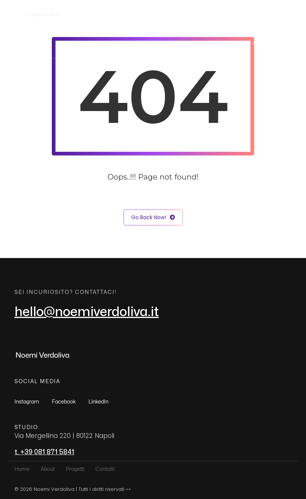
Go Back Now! (153, 217)
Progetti (227, 43)
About (194, 43)
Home (163, 43)
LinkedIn (98, 401)
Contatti (264, 43)
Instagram (26, 401)
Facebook (64, 401)
